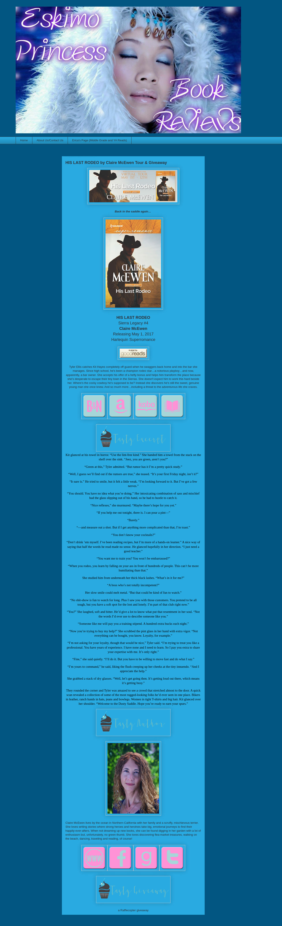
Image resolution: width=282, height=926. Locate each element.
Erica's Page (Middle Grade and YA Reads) (99, 140)
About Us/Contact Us (50, 140)
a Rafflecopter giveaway (133, 910)
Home (24, 140)
